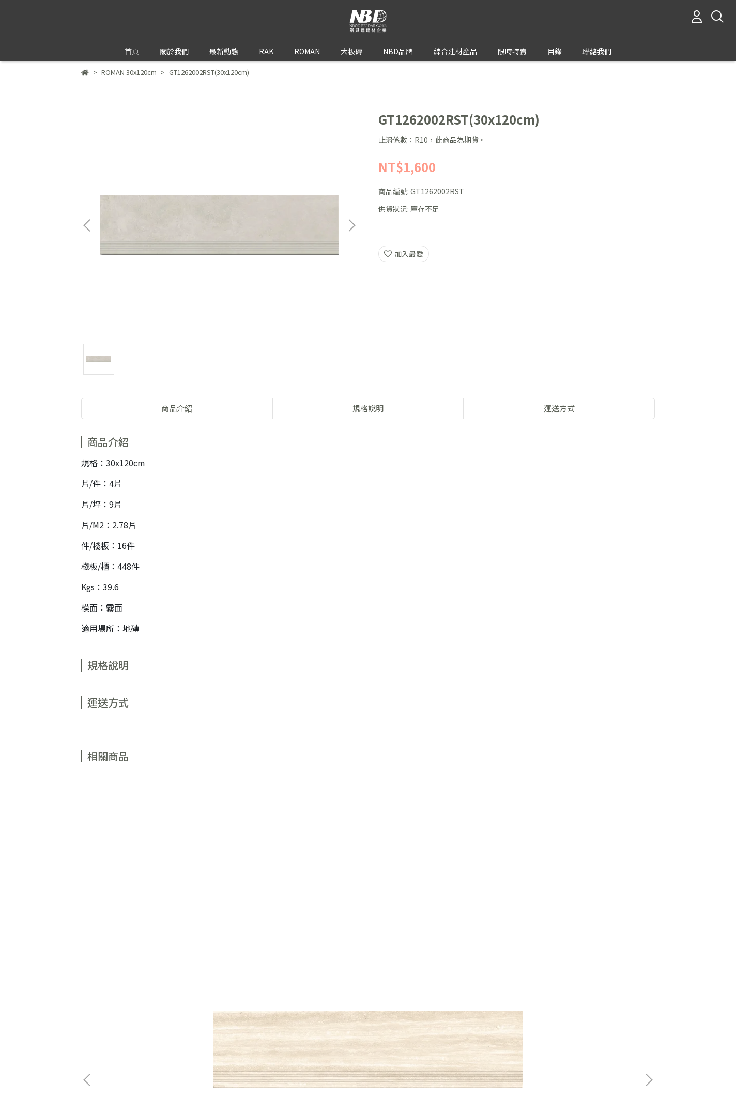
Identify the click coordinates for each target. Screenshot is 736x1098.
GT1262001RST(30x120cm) (158, 904)
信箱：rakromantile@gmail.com (137, 1008)
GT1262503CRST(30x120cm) (577, 904)
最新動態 (223, 51)
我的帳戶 (136, 1032)
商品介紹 (176, 408)
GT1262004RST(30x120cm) (298, 904)
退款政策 (178, 1032)
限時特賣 (512, 51)
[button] (351, 225)
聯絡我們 (596, 51)
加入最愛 (403, 254)
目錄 (554, 51)
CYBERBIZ (311, 1071)
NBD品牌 (398, 51)
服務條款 (219, 1032)
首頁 (132, 51)
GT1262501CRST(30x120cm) (437, 904)
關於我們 (95, 1032)
